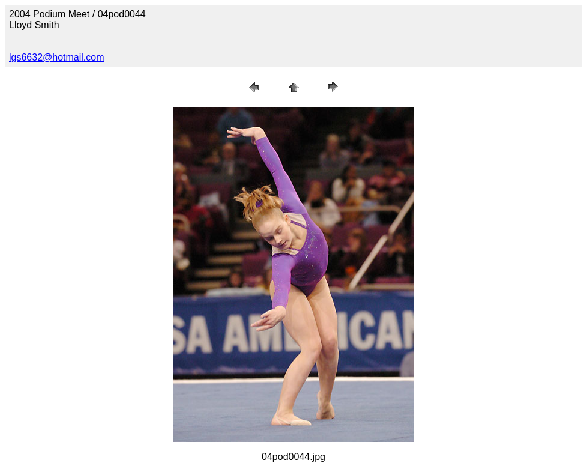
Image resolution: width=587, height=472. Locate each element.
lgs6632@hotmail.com (56, 57)
